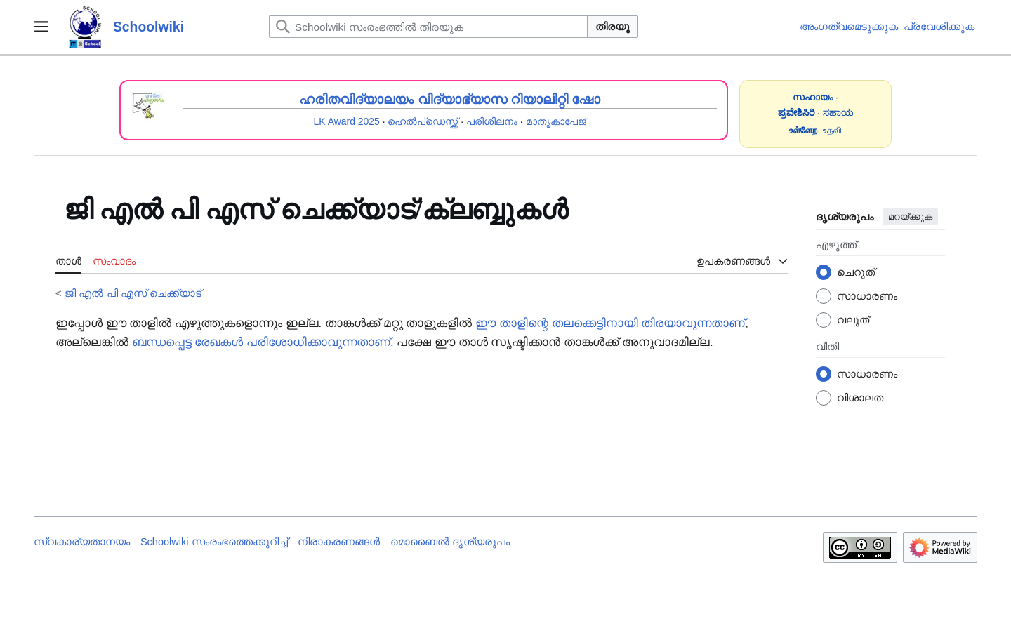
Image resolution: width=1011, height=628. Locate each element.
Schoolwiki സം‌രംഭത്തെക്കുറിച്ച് (214, 541)
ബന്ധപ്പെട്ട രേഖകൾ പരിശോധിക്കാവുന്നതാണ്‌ (261, 342)
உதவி (832, 130)
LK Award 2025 (347, 121)
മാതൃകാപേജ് (556, 121)
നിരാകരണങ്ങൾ (339, 541)
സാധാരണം (867, 296)
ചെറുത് (856, 272)
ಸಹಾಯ (838, 112)
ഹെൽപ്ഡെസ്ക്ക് (423, 121)
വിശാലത (860, 397)
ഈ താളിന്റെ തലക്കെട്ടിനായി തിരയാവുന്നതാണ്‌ (610, 323)
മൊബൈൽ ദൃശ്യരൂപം (450, 541)
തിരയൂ (612, 26)
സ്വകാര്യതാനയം (82, 541)
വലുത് (853, 320)
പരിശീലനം (491, 121)
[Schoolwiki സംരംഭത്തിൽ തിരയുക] (428, 26)
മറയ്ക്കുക (910, 216)
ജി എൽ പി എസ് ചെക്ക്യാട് (133, 293)
